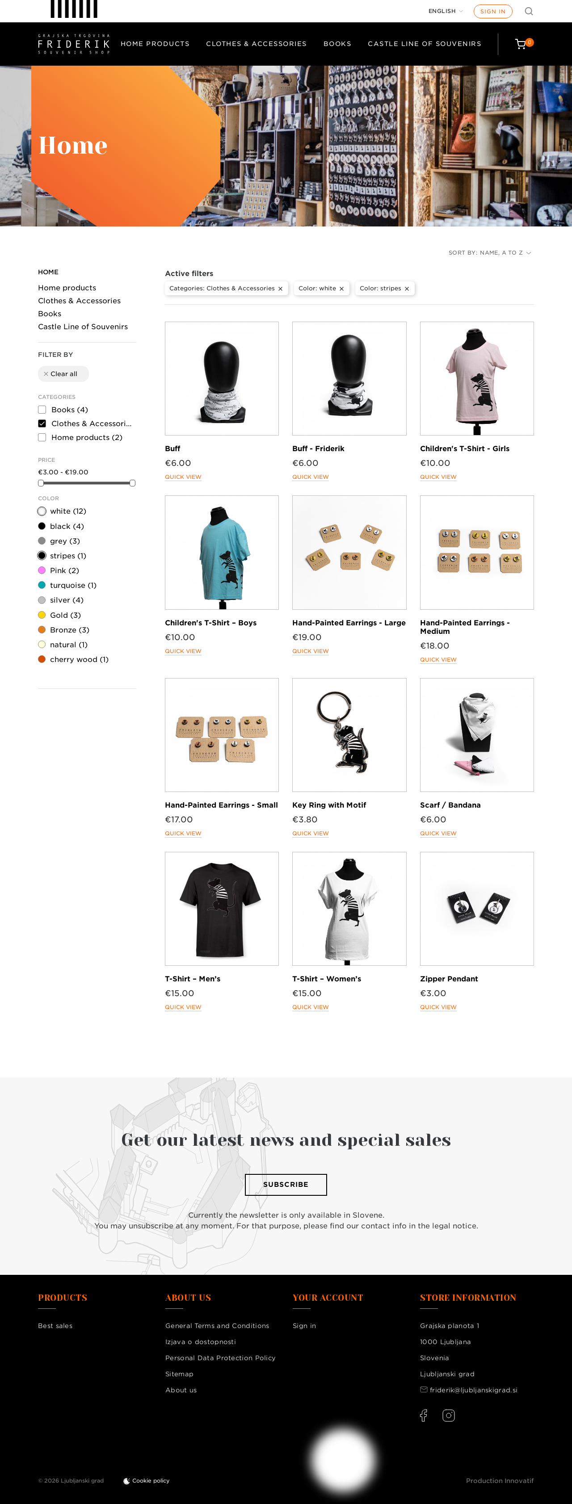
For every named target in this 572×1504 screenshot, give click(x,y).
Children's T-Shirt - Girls (464, 448)
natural (69, 645)
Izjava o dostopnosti (200, 1341)
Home (48, 272)
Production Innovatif (500, 1480)
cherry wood (79, 659)
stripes (68, 556)
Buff (172, 448)
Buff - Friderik (318, 448)
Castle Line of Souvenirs (424, 43)
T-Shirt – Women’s (326, 979)
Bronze (69, 630)
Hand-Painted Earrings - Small (221, 805)
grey (65, 541)
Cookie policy (151, 1480)
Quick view (183, 476)
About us (181, 1390)
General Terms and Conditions (217, 1325)
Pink (64, 570)
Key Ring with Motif (329, 805)
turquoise (73, 585)
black (67, 526)
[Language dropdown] (446, 11)
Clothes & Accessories (256, 43)
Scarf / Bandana (450, 805)
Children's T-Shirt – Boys (211, 623)
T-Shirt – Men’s (192, 979)
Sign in (493, 11)
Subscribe (286, 1185)
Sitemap (179, 1374)
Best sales (55, 1325)
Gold (65, 615)
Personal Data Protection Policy (220, 1358)
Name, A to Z (505, 252)
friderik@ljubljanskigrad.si (473, 1390)
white (68, 511)
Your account (328, 1298)
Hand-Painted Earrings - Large (349, 623)
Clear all (59, 373)
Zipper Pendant (449, 979)
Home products (155, 43)
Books (338, 43)
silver (67, 600)
